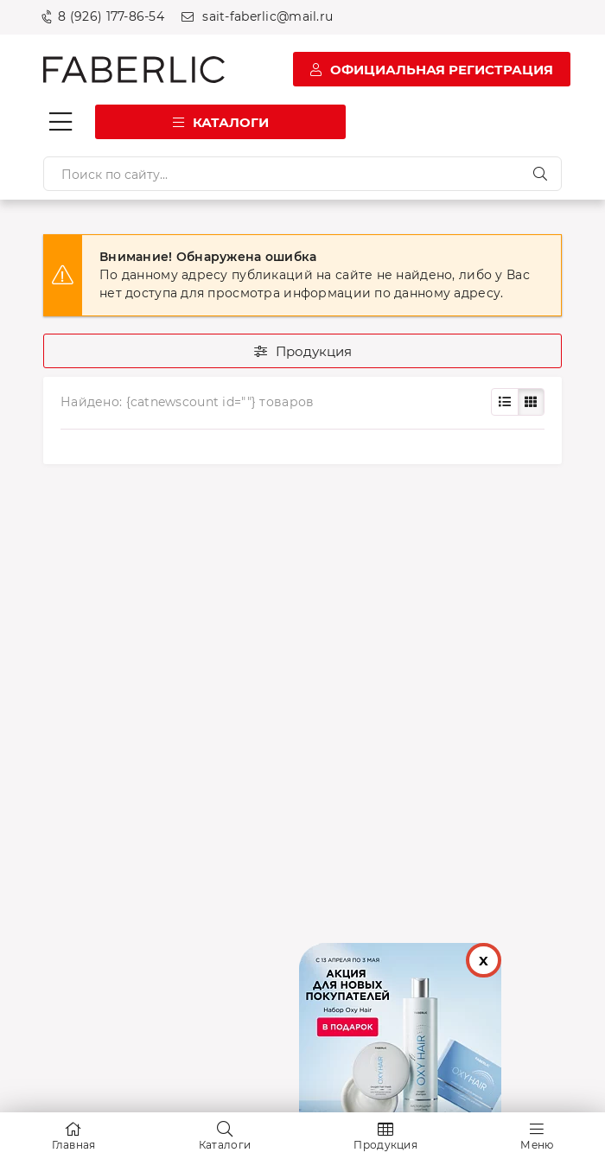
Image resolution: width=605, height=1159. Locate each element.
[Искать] (540, 173)
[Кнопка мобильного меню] (60, 122)
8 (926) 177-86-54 (111, 16)
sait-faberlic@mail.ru (267, 16)
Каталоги (231, 122)
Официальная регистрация (441, 69)
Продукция (314, 351)
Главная (74, 1144)
